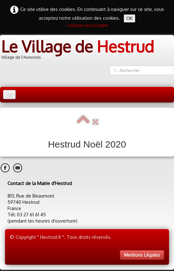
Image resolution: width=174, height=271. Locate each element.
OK (129, 18)
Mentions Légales (142, 255)
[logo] (77, 50)
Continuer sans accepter (87, 25)
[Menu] (9, 94)
